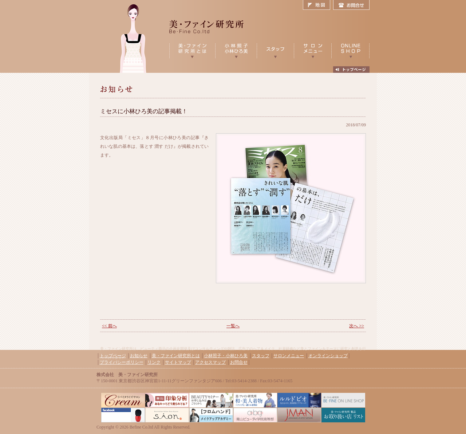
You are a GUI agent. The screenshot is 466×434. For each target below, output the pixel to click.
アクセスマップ (210, 362)
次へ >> (356, 325)
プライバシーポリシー (121, 362)
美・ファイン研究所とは (176, 355)
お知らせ (138, 355)
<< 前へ (109, 325)
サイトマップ (178, 362)
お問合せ (351, 5)
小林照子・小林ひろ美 (226, 355)
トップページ (113, 355)
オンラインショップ (328, 355)
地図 (318, 5)
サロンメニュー (288, 355)
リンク (154, 362)
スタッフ (260, 355)
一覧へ (233, 325)
